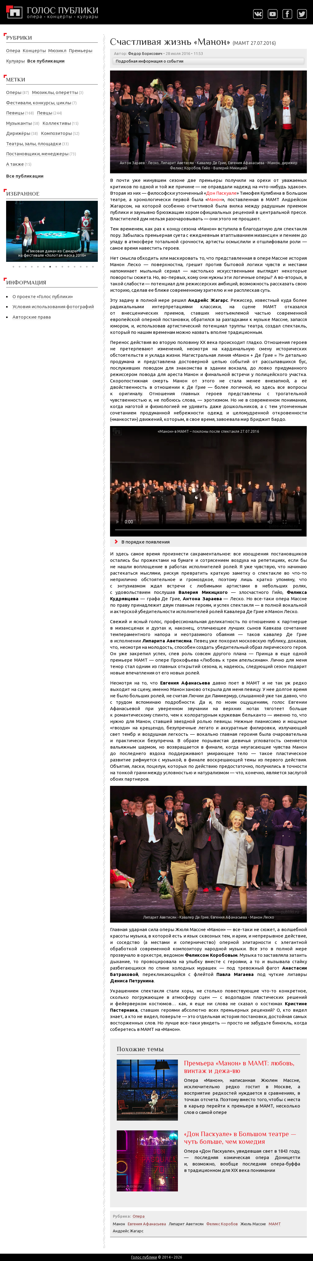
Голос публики (144, 1257)
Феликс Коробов (222, 1224)
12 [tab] (81, 267)
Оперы (13, 92)
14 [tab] (93, 267)
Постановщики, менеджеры (37, 153)
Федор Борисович (145, 53)
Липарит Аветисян (186, 1224)
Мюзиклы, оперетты (55, 92)
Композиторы (56, 133)
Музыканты (19, 123)
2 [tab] (20, 267)
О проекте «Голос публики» (43, 296)
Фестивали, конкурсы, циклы (38, 102)
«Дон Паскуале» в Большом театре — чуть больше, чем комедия (240, 1137)
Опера (13, 50)
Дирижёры (18, 133)
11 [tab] (75, 267)
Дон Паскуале (221, 193)
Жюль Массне (253, 1224)
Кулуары (15, 60)
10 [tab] (68, 267)
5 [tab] (38, 267)
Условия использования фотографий (53, 306)
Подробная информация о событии (149, 61)
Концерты (34, 50)
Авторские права (32, 317)
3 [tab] (26, 267)
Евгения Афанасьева (147, 1224)
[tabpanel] (52, 231)
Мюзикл (57, 50)
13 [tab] (87, 267)
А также (15, 164)
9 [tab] (62, 267)
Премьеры (80, 50)
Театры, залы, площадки (33, 143)
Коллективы (56, 123)
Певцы (44, 112)
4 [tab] (32, 267)
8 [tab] (56, 267)
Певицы (15, 112)
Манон (215, 199)
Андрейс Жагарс (128, 1231)
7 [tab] (50, 267)
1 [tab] (13, 267)
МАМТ (275, 1224)
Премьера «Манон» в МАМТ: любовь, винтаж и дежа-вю (239, 1066)
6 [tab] (44, 267)
